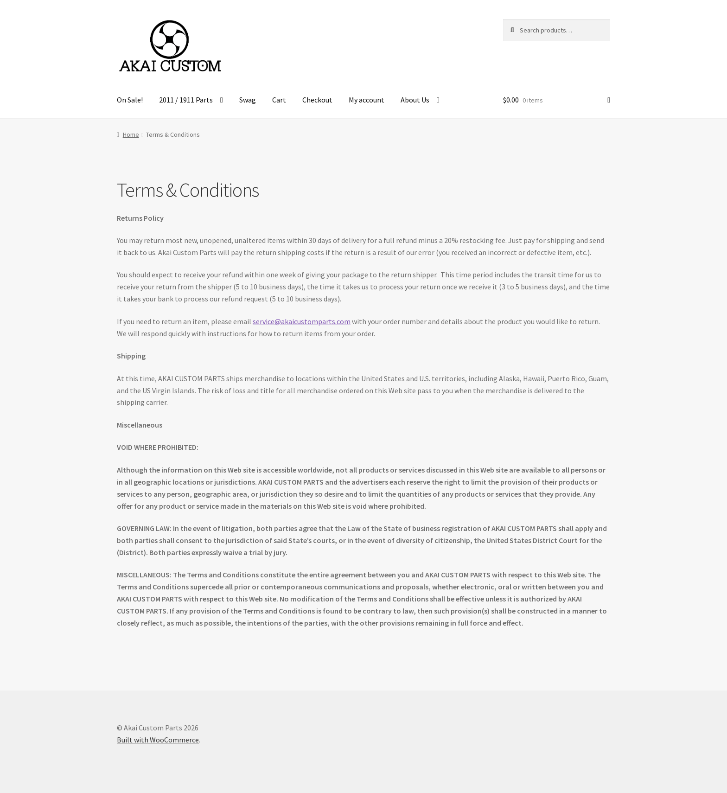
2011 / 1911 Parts (186, 99)
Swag (247, 99)
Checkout (317, 99)
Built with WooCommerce (158, 739)
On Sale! (130, 99)
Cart (279, 99)
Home (131, 134)
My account (366, 99)
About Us (415, 99)
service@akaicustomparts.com (302, 321)
